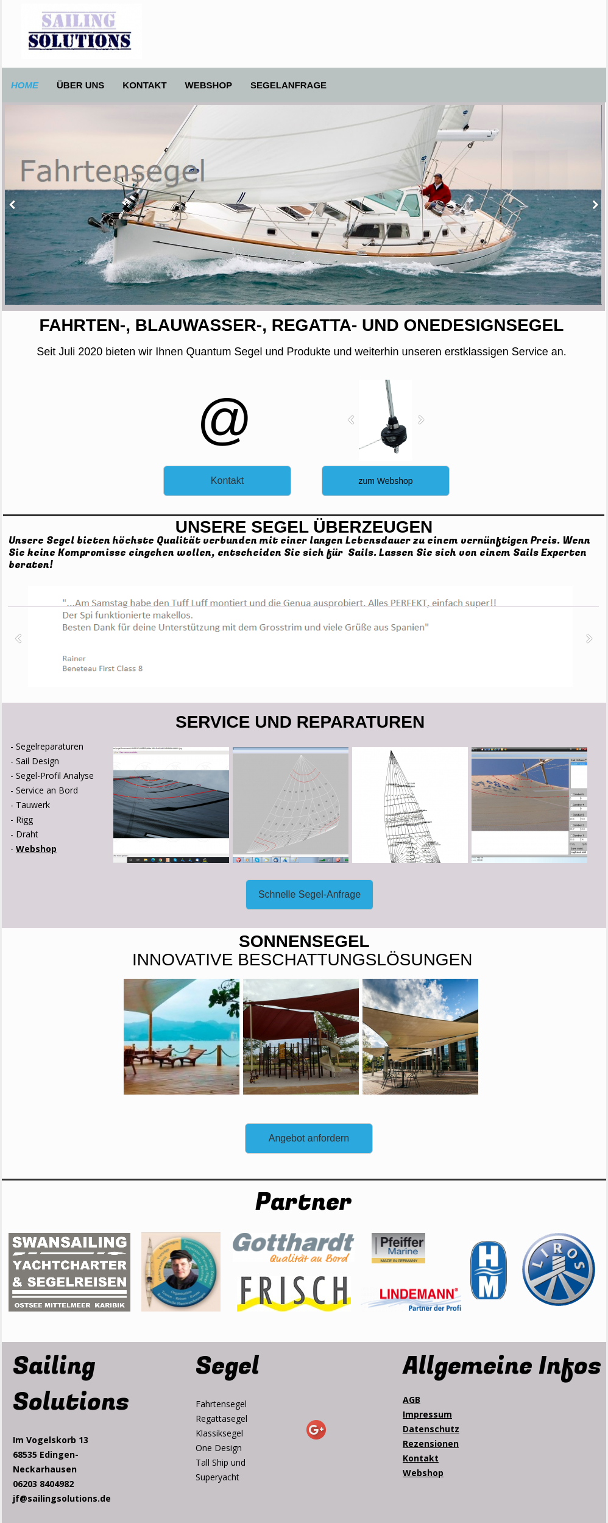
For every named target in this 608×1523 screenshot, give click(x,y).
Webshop (36, 848)
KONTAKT (144, 85)
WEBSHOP (209, 85)
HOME (24, 85)
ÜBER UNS (80, 85)
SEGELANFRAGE (288, 85)
